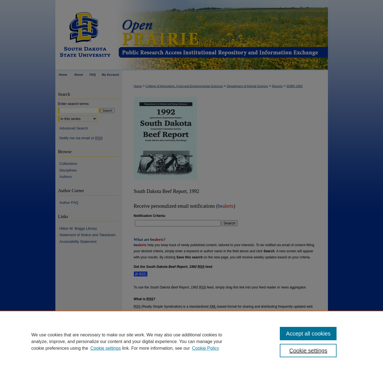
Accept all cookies (308, 334)
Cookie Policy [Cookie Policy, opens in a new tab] (205, 348)
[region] (191, 341)
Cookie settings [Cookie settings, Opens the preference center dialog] (308, 350)
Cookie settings (105, 348)
